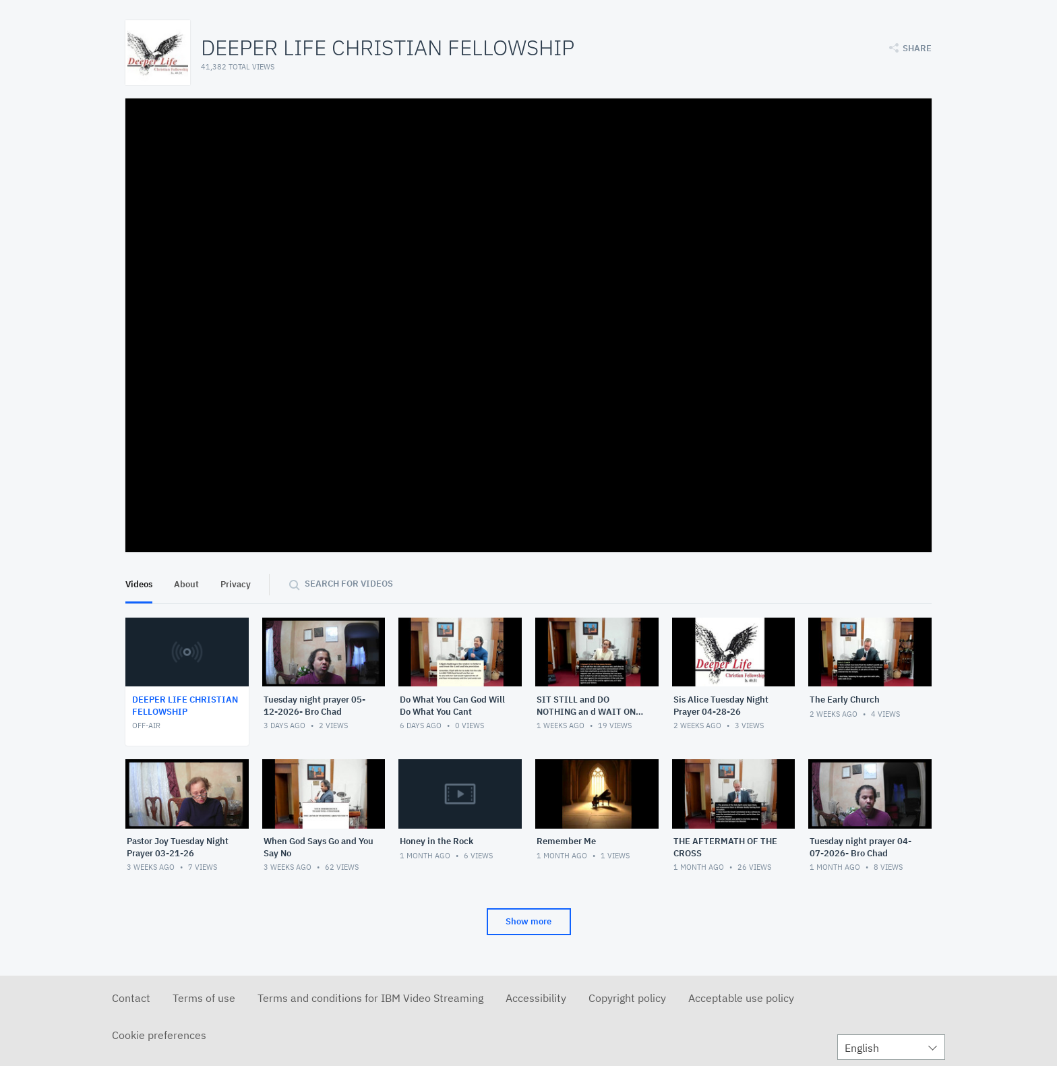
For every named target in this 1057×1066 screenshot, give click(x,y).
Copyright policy (627, 998)
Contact (131, 998)
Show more (528, 921)
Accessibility (536, 998)
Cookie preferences (159, 1035)
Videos (138, 584)
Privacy (235, 584)
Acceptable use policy (741, 998)
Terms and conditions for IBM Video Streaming (370, 998)
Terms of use (204, 998)
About (186, 584)
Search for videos (349, 583)
